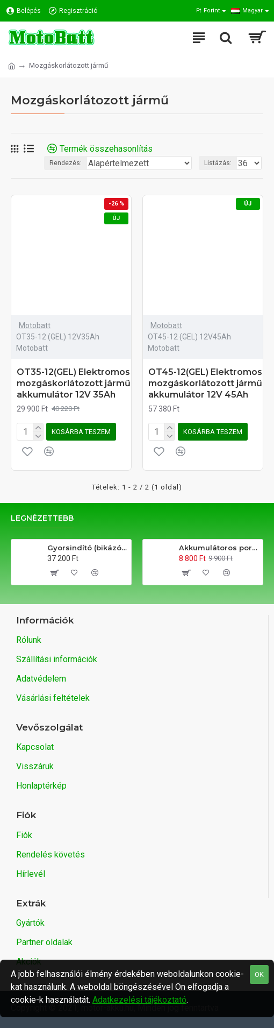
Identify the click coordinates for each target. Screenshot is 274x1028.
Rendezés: (65, 163)
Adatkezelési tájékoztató (139, 1000)
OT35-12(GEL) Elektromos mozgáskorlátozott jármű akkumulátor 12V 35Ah (74, 383)
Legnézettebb (42, 518)
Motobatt (35, 325)
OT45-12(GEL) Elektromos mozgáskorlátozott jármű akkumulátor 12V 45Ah (205, 383)
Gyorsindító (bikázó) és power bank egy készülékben (87, 547)
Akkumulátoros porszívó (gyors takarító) (219, 547)
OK (259, 974)
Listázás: (218, 163)
